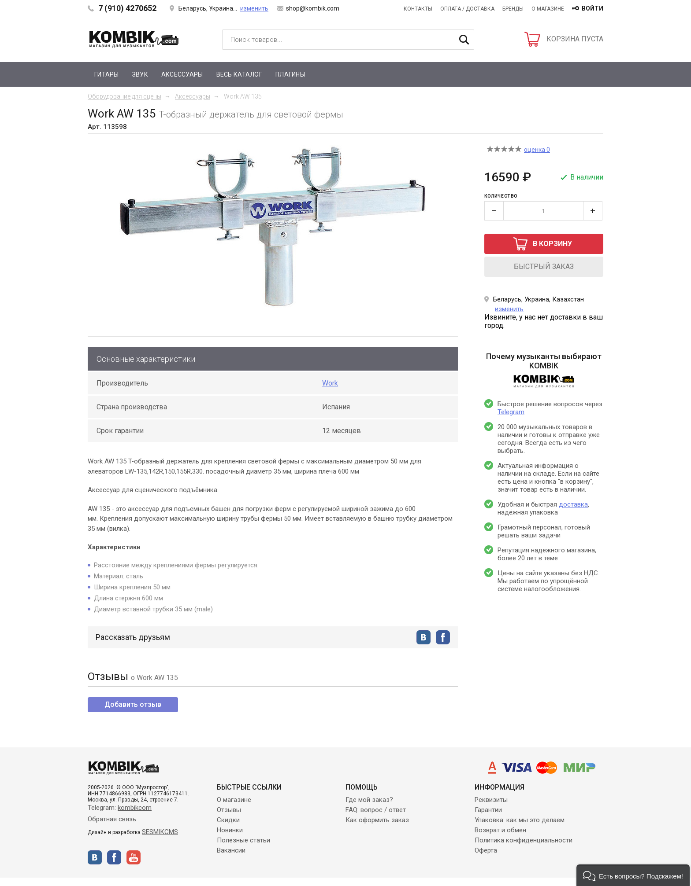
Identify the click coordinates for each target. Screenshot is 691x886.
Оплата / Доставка (467, 9)
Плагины (290, 74)
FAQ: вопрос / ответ (376, 810)
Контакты (418, 9)
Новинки (230, 830)
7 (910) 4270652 (127, 8)
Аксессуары (182, 74)
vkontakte (423, 637)
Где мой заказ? (369, 800)
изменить (254, 8)
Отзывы (229, 810)
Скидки (228, 820)
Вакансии (231, 850)
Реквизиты (491, 800)
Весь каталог (239, 74)
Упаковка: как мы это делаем (520, 820)
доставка (573, 504)
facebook (443, 637)
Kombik (134, 39)
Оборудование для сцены (124, 96)
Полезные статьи (243, 840)
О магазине (547, 9)
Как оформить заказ (377, 820)
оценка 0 (537, 149)
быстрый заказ (544, 266)
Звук (140, 74)
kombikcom (135, 808)
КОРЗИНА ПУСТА (574, 39)
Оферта (486, 850)
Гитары (106, 74)
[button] (633, 875)
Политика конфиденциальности (523, 840)
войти (592, 8)
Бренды (513, 9)
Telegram (511, 412)
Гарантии (488, 810)
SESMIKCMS (160, 832)
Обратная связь (112, 819)
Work (330, 383)
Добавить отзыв (132, 704)
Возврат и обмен (500, 830)
